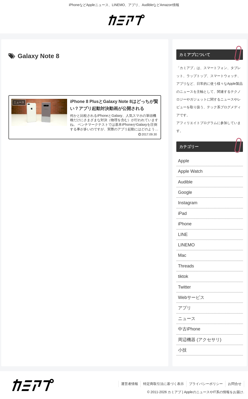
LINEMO (186, 245)
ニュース (186, 318)
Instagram (187, 202)
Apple (183, 160)
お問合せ (234, 384)
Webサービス (191, 297)
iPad (182, 213)
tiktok (183, 276)
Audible (185, 182)
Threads (186, 266)
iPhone (185, 223)
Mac (182, 255)
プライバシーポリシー (206, 384)
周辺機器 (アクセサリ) (199, 339)
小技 (182, 350)
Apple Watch (190, 171)
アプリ (184, 307)
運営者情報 (129, 384)
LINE (183, 234)
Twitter (184, 287)
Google (185, 192)
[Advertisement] (84, 76)
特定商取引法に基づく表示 (163, 384)
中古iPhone (189, 329)
